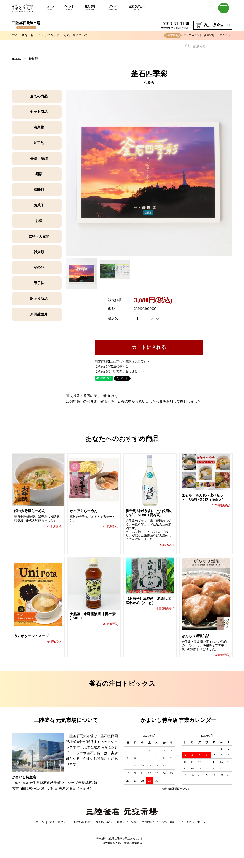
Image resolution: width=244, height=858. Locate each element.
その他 (39, 267)
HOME (16, 58)
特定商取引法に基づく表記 (158, 826)
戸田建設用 (39, 314)
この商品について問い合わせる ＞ (119, 371)
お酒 (38, 221)
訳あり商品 (39, 298)
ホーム (40, 826)
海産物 (39, 127)
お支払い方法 (103, 826)
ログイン (225, 35)
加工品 (39, 143)
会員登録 (209, 35)
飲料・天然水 (39, 236)
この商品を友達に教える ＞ (115, 366)
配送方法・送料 (127, 826)
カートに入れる (149, 347)
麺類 (38, 174)
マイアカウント (193, 35)
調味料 (39, 189)
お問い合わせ (81, 826)
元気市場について (76, 35)
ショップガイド (48, 35)
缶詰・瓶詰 (39, 158)
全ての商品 (39, 96)
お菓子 (39, 205)
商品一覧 (28, 35)
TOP (15, 35)
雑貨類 (33, 58)
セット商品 (39, 112)
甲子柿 (39, 283)
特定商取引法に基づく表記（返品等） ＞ (122, 361)
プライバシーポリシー (194, 826)
